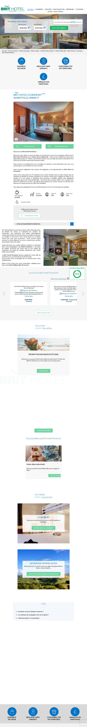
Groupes (48, 9)
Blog (56, 1)
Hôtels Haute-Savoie (47, 51)
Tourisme (79, 9)
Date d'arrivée (22, 24)
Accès (50, 11)
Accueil (30, 9)
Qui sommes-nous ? (21, 1)
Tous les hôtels (13, 51)
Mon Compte (73, 1)
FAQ (60, 1)
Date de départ (38, 24)
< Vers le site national (7, 1)
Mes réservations (34, 1)
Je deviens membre (44, 430)
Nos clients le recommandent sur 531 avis (68, 22)
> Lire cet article (54, 475)
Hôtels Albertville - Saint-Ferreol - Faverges (68, 51)
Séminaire (70, 9)
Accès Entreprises (47, 1)
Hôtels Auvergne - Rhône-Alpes (29, 51)
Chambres (39, 9)
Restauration (58, 9)
